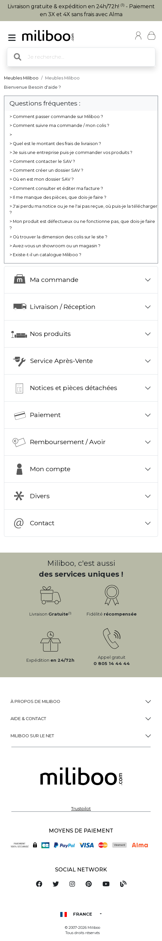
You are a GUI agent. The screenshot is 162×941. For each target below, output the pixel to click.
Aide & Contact (28, 718)
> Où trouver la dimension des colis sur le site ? (58, 236)
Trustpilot (81, 808)
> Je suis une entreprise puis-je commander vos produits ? (71, 152)
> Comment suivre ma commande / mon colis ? (59, 125)
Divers (30, 496)
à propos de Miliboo (35, 701)
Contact (32, 523)
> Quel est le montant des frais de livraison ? (55, 143)
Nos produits (41, 334)
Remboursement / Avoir (58, 442)
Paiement (36, 415)
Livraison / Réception (53, 307)
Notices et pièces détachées (64, 388)
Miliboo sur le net (32, 735)
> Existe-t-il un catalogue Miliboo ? (45, 254)
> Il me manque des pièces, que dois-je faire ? (58, 197)
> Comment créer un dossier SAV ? (46, 170)
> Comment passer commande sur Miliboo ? (56, 116)
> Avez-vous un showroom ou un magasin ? (55, 245)
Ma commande (44, 280)
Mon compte (40, 469)
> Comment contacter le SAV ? (42, 161)
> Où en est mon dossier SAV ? (42, 179)
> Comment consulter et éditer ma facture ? (56, 188)
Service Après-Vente (52, 361)
